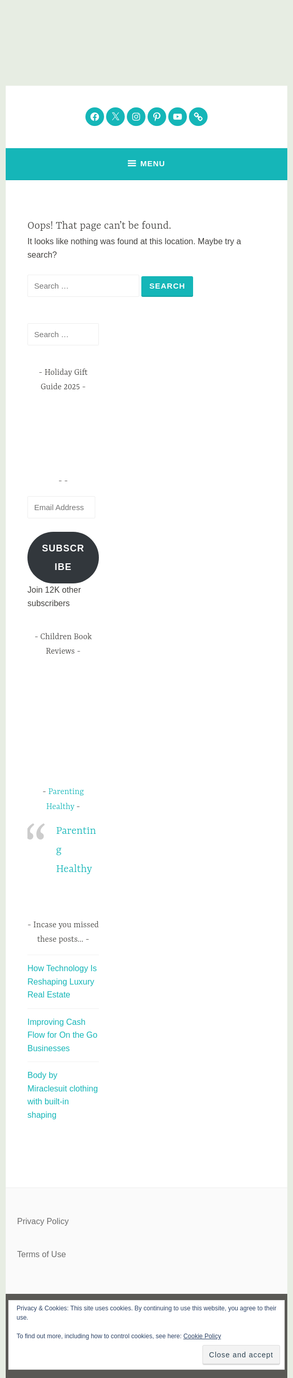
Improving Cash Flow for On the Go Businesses (62, 1035)
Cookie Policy (202, 1336)
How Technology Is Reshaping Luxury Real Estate (62, 981)
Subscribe (63, 557)
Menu (152, 163)
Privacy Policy (43, 1221)
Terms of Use (41, 1254)
